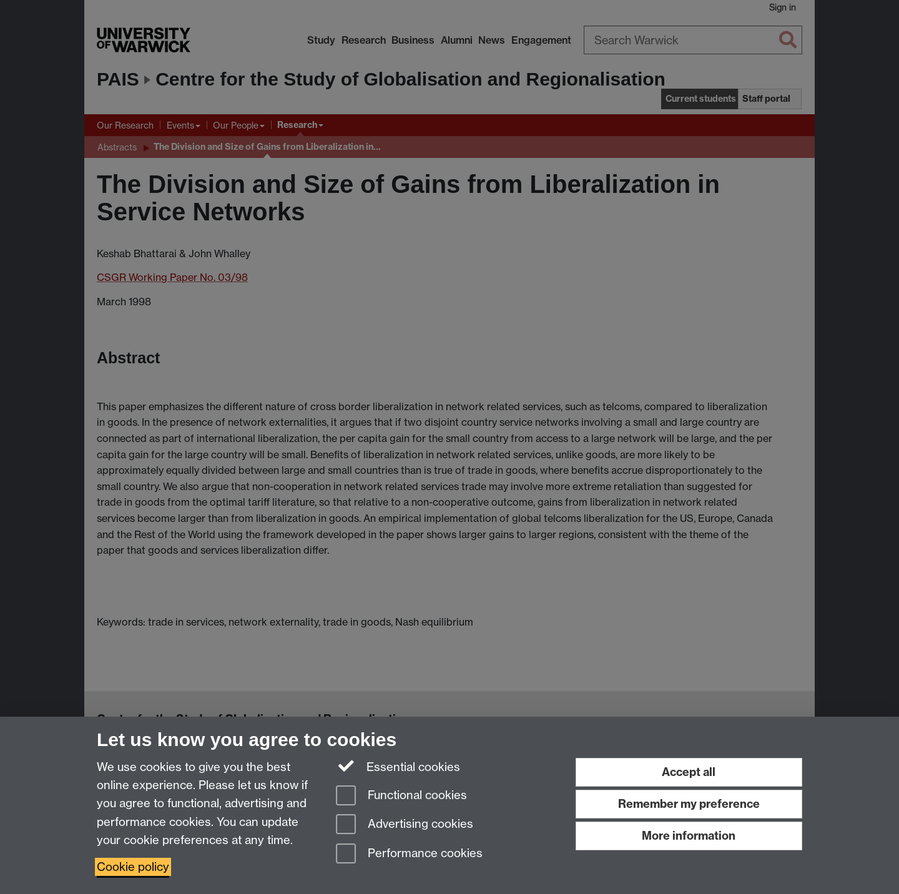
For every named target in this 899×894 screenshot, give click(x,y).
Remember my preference (689, 804)
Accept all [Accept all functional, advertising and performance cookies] (688, 772)
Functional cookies (401, 796)
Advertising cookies (404, 825)
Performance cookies (409, 854)
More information (688, 835)
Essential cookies (398, 766)
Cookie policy (133, 867)
